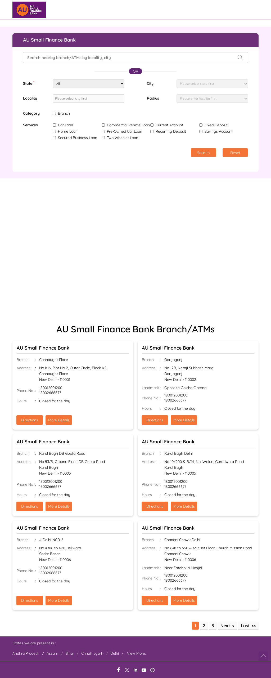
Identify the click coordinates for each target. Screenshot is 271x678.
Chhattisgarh (92, 653)
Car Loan (65, 125)
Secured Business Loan (77, 138)
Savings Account (219, 131)
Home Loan (68, 131)
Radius (153, 98)
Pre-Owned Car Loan (124, 131)
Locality (30, 98)
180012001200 (50, 388)
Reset (235, 152)
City (150, 83)
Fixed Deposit (216, 125)
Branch (64, 113)
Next (225, 625)
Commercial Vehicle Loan (128, 125)
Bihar (69, 653)
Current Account (169, 125)
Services (30, 125)
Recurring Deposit (171, 131)
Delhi (114, 653)
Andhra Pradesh (25, 653)
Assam (52, 653)
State (28, 83)
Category (31, 113)
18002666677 (50, 393)
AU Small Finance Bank (43, 348)
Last (245, 625)
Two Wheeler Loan (122, 138)
